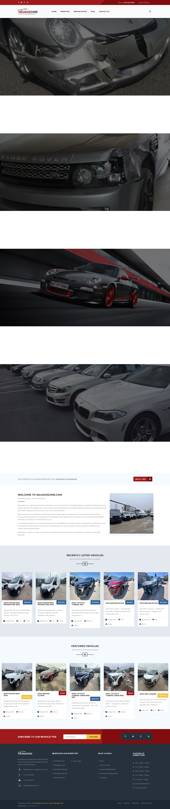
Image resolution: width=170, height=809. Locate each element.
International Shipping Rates (108, 773)
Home (54, 11)
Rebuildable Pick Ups (59, 773)
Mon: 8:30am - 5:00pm (141, 763)
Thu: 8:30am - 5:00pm (141, 775)
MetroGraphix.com (33, 806)
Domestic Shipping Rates (107, 769)
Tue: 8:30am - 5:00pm (141, 767)
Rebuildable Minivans (59, 769)
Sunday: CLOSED (140, 788)
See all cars (140, 479)
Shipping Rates (80, 11)
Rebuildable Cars (58, 761)
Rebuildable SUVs (58, 765)
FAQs (93, 11)
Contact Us (104, 11)
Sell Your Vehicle (104, 765)
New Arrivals (76, 761)
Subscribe (93, 737)
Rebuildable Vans (58, 777)
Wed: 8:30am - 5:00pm (141, 771)
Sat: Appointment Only (141, 784)
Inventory (65, 11)
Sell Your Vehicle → (145, 2)
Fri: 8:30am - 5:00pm (140, 779)
